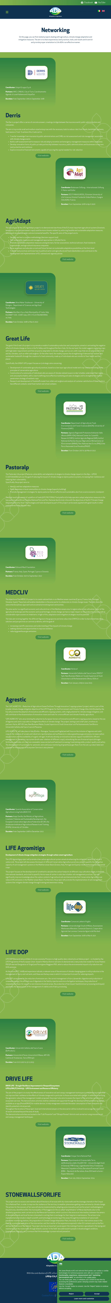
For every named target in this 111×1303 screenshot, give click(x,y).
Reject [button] (71, 1294)
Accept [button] (97, 1294)
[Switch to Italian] (99, 11)
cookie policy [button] (91, 1277)
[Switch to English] (103, 11)
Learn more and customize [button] (84, 1299)
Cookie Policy (48, 1296)
